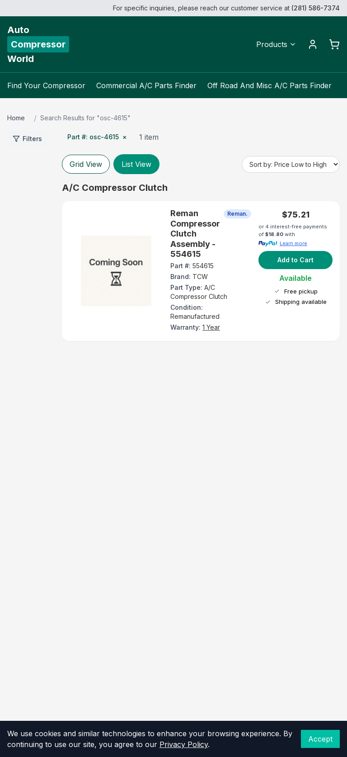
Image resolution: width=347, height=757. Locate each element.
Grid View (86, 164)
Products (276, 44)
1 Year (211, 327)
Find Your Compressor (46, 85)
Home (16, 118)
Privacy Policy (183, 744)
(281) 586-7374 (315, 8)
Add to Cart (295, 260)
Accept (320, 738)
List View (136, 164)
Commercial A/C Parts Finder (146, 85)
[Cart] (334, 44)
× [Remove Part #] (124, 137)
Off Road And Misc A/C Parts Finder (269, 85)
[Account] (312, 44)
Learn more (293, 243)
